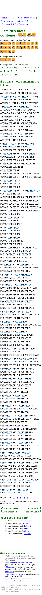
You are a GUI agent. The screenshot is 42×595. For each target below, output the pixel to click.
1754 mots (27, 534)
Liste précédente (10, 512)
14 (35, 71)
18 (16, 74)
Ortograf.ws (9, 572)
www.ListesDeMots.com (14, 574)
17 (11, 74)
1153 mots (28, 526)
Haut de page (33, 508)
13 (30, 71)
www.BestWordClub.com (14, 562)
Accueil (4, 18)
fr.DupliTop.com (11, 579)
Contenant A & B (8, 24)
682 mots (26, 523)
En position (23, 24)
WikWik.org (15, 556)
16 (6, 74)
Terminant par (7, 21)
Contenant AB (22, 21)
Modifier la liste (9, 508)
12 (25, 71)
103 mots (25, 528)
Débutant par (29, 18)
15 (1, 74)
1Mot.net (8, 567)
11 (20, 71)
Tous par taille (29, 67)
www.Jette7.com (32, 562)
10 (15, 71)
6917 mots (28, 521)
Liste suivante (33, 512)
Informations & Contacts (12, 591)
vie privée (16, 587)
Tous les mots (16, 18)
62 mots (27, 531)
